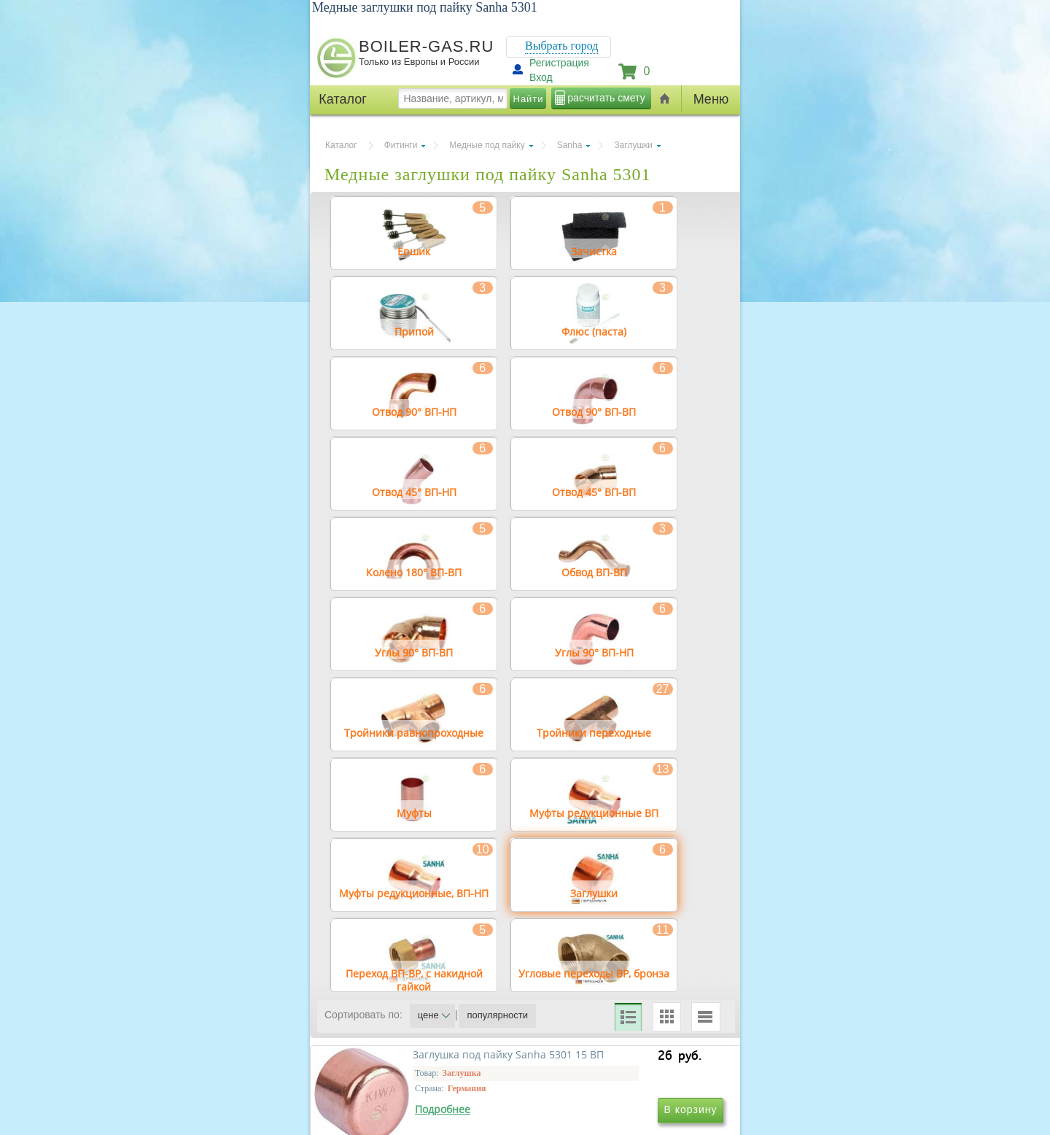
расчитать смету (606, 98)
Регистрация (559, 63)
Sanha (570, 145)
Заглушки (633, 145)
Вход (541, 77)
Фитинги (401, 145)
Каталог (341, 145)
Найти (528, 98)
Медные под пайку (486, 145)
